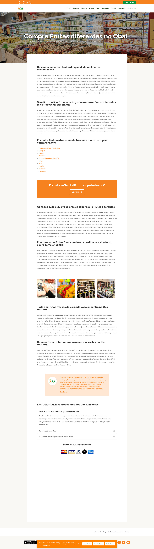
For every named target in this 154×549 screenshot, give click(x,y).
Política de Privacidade (115, 532)
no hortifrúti (49, 158)
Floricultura (132, 8)
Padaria (113, 8)
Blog (104, 532)
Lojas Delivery (129, 2)
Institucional (97, 532)
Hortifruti (67, 8)
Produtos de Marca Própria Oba (49, 148)
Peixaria (84, 8)
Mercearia (105, 8)
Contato (127, 532)
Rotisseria (121, 8)
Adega (91, 8)
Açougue (76, 8)
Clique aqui (77, 192)
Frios (97, 8)
